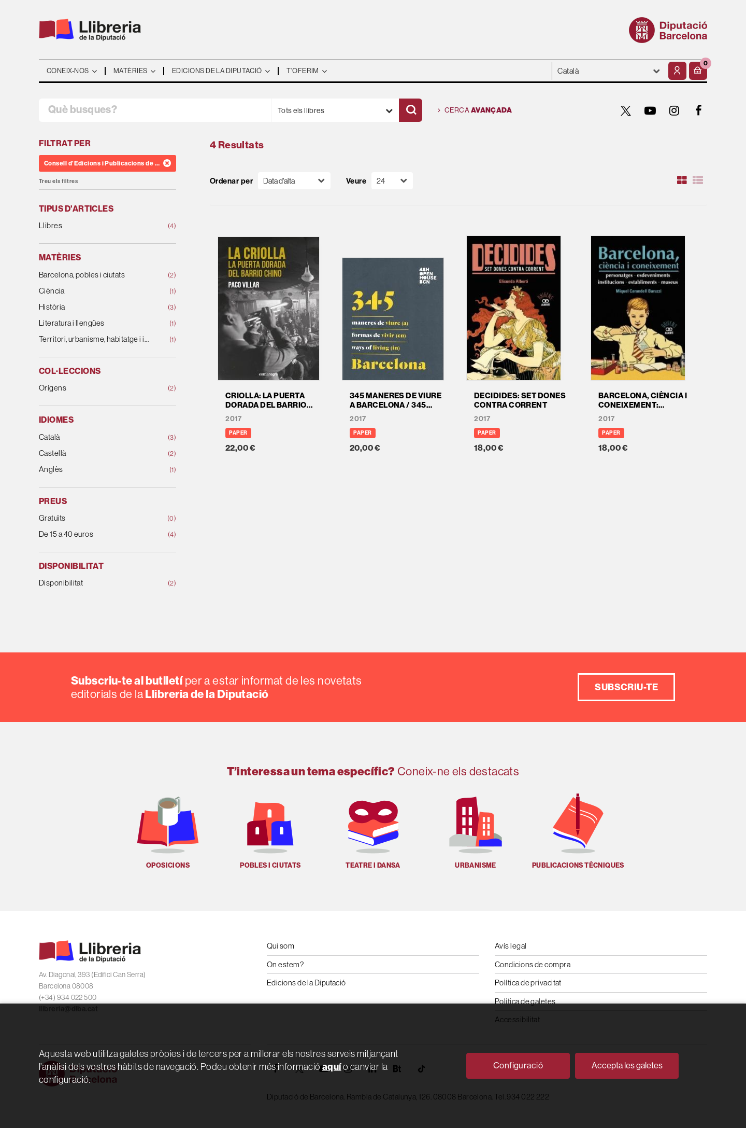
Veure (356, 181)
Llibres (95, 226)
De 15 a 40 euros (95, 534)
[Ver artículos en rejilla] (682, 180)
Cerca (475, 110)
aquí (331, 1067)
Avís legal (511, 946)
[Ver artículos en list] (698, 180)
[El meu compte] (677, 71)
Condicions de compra (532, 964)
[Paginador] (392, 180)
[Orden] (294, 180)
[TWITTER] (626, 110)
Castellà (95, 453)
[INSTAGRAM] (674, 110)
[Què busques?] (155, 110)
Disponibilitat (95, 583)
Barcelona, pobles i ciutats (95, 275)
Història (95, 307)
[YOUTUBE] (650, 110)
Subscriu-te (626, 687)
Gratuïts (95, 518)
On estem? (285, 964)
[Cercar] (410, 110)
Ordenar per (231, 181)
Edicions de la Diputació (306, 982)
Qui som (280, 946)
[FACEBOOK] (699, 110)
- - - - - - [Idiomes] (609, 70)
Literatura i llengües (95, 323)
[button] (698, 71)
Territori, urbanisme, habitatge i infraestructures (95, 339)
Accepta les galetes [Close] (627, 1065)
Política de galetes (525, 1001)
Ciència (95, 291)
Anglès (95, 470)
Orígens (95, 388)
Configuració (518, 1065)
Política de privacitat (528, 982)
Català (95, 437)
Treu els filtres (58, 181)
